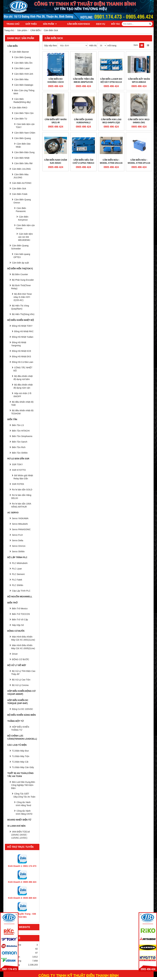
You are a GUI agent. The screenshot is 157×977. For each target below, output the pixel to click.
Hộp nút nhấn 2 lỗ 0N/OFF (22, 395)
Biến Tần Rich (18, 447)
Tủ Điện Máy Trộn (20, 756)
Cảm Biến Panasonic (21, 209)
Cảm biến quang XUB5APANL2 (83, 121)
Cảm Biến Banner (20, 52)
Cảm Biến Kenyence (74, 24)
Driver (15, 654)
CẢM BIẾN (12, 46)
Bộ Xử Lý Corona (20, 685)
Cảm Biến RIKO (19, 107)
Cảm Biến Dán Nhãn (23, 145)
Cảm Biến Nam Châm (24, 133)
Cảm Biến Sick (19, 188)
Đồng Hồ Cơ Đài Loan (22, 362)
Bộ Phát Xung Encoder (23, 280)
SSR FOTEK (18, 484)
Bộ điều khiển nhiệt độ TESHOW (22, 412)
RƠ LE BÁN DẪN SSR (18, 458)
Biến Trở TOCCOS (21, 614)
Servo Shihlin (18, 551)
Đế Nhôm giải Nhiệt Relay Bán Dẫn (23, 477)
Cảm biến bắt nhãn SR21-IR (56, 121)
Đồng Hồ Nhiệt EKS (21, 356)
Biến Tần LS (18, 425)
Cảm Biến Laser (22, 68)
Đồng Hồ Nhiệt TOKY (22, 326)
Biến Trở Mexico (20, 608)
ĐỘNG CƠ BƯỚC (16, 631)
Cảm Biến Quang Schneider (20, 247)
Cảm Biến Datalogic (23, 85)
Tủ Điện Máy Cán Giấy (23, 767)
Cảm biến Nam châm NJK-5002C (55, 161)
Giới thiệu (31, 24)
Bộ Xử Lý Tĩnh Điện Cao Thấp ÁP (23, 672)
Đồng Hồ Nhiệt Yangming (18, 344)
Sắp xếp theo (50, 45)
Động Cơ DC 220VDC (22, 709)
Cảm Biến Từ (20, 118)
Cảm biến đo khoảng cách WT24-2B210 (56, 82)
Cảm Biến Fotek (19, 194)
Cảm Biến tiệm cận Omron (25, 227)
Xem (135, 45)
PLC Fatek (17, 579)
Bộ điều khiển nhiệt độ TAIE (22, 403)
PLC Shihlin (17, 585)
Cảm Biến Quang (22, 57)
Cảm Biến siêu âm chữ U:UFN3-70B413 (83, 161)
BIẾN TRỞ (12, 602)
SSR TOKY (17, 464)
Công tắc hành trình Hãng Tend (23, 804)
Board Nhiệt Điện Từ (19, 820)
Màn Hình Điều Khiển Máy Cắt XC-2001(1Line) (23, 638)
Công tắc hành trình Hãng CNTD (24, 812)
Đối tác (111, 24)
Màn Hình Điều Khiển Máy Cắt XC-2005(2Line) (23, 647)
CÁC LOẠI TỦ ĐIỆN (17, 745)
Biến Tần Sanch (19, 442)
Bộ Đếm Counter (20, 274)
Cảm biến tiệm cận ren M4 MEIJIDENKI (25, 237)
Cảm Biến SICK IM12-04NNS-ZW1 (139, 121)
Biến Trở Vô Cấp (20, 619)
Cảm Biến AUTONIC (22, 183)
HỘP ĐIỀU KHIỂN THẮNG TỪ (20, 728)
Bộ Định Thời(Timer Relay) (21, 287)
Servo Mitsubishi (20, 524)
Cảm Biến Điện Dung (24, 152)
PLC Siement (18, 574)
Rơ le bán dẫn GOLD (22, 489)
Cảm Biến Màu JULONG (21, 176)
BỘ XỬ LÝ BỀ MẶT (16, 665)
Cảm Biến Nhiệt (21, 158)
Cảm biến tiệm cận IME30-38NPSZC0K (83, 80)
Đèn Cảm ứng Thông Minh (23, 92)
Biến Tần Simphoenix (22, 436)
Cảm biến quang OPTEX (21, 255)
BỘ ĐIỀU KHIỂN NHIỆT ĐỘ (20, 320)
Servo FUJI (17, 535)
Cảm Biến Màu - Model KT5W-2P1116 (139, 161)
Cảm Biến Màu (21, 79)
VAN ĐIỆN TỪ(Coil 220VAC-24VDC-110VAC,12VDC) (20, 834)
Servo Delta (17, 540)
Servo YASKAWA (20, 518)
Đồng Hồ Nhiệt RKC (24, 331)
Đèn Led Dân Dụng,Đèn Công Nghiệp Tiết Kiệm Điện (23, 785)
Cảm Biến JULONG (21, 169)
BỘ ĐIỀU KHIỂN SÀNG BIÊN (21, 715)
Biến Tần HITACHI (21, 430)
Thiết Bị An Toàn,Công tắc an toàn (20, 774)
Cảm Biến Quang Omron (22, 201)
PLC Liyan (17, 568)
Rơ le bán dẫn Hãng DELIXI (21, 496)
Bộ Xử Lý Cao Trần (21, 679)
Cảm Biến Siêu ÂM (23, 163)
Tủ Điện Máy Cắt (20, 762)
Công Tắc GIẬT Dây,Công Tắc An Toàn (24, 795)
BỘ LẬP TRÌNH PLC (17, 557)
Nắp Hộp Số (18, 625)
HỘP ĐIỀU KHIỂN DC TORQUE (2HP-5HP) (17, 701)
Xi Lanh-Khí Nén (16, 826)
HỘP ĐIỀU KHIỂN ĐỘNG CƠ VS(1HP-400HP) (21, 692)
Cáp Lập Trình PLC (21, 591)
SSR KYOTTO (19, 470)
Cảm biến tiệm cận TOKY (25, 125)
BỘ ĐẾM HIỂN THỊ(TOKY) (20, 268)
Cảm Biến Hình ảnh (23, 74)
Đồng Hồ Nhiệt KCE (21, 351)
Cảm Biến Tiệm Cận (24, 113)
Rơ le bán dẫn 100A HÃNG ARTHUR (21, 505)
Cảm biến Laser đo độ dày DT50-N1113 (111, 80)
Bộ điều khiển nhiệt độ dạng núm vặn (23, 386)
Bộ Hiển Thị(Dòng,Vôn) (23, 314)
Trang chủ (12, 24)
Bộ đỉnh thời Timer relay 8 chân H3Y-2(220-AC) (22, 297)
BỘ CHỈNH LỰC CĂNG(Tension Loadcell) (22, 737)
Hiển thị (93, 45)
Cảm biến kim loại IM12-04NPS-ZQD (111, 121)
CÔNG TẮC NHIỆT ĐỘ (22, 369)
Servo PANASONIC (21, 529)
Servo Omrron (18, 546)
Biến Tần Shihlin (20, 453)
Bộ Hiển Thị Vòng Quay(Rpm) (20, 307)
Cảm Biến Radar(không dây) (22, 100)
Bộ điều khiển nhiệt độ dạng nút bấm (23, 377)
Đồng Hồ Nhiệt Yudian (22, 337)
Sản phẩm (50, 24)
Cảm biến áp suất (20, 262)
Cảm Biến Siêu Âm (23, 63)
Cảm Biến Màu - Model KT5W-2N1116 (111, 161)
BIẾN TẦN (12, 419)
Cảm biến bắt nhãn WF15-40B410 (139, 80)
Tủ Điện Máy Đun (20, 751)
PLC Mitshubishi (19, 563)
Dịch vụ (96, 24)
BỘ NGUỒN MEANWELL (19, 596)
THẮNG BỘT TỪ (15, 721)
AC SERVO (13, 512)
